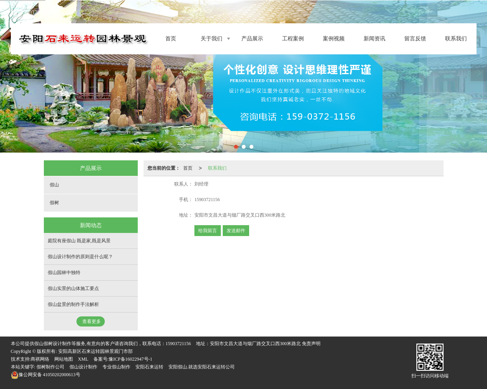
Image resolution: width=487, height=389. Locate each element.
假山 (54, 185)
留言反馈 (415, 39)
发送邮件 (236, 230)
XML (83, 359)
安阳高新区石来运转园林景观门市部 (95, 351)
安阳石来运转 (149, 367)
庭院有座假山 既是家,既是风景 (79, 240)
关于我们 (211, 39)
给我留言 (207, 230)
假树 (54, 202)
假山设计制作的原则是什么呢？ (80, 256)
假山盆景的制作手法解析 (73, 304)
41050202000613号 (45, 374)
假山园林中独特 (64, 272)
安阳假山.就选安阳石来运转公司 (201, 367)
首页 (170, 39)
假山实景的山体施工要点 (73, 288)
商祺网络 (40, 359)
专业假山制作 (116, 367)
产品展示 (252, 39)
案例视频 (334, 39)
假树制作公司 (50, 367)
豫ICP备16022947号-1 (131, 359)
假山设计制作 (83, 367)
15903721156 (178, 343)
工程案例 (293, 39)
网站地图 (63, 359)
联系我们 (456, 39)
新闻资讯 (374, 39)
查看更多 (91, 321)
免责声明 (311, 343)
